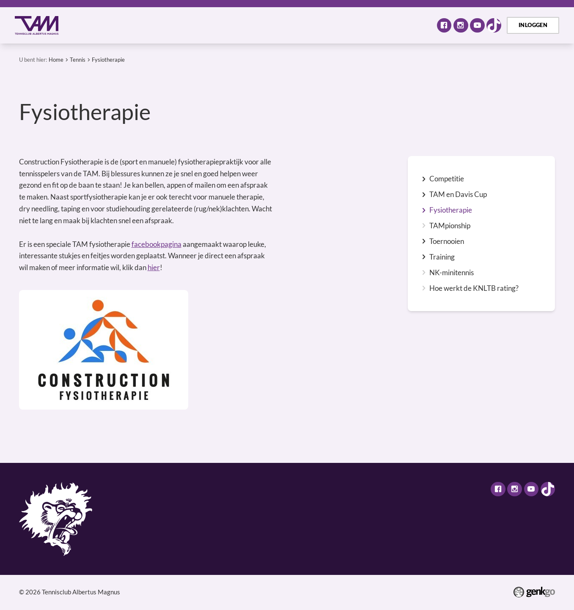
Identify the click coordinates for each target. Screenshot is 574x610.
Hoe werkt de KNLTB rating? (474, 288)
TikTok (493, 25)
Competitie (446, 179)
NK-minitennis (451, 272)
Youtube (477, 25)
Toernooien (446, 241)
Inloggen (533, 25)
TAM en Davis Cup (458, 194)
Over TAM (125, 25)
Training (442, 257)
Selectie (262, 25)
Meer (409, 25)
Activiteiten (177, 25)
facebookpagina (156, 244)
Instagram (460, 25)
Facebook (444, 25)
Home (90, 25)
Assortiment (310, 25)
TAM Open (362, 25)
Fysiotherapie (108, 59)
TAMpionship (449, 226)
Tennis (222, 25)
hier (154, 267)
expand (424, 179)
